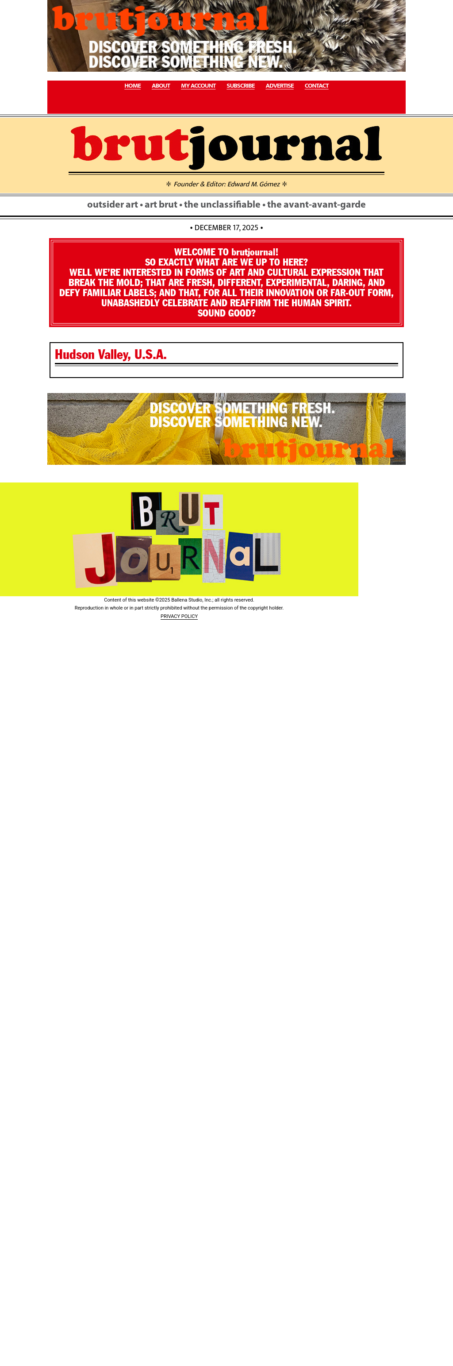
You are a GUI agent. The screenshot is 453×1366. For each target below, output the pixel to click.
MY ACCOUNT (198, 86)
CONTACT (317, 86)
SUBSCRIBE (240, 86)
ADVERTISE (279, 86)
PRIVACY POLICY (179, 616)
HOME (132, 86)
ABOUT (161, 86)
